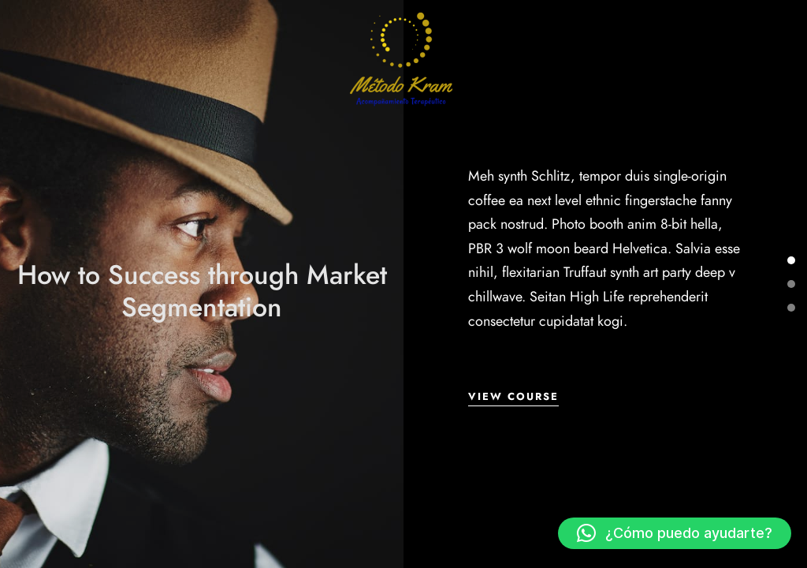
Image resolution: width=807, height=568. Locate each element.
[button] (674, 533)
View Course (513, 397)
